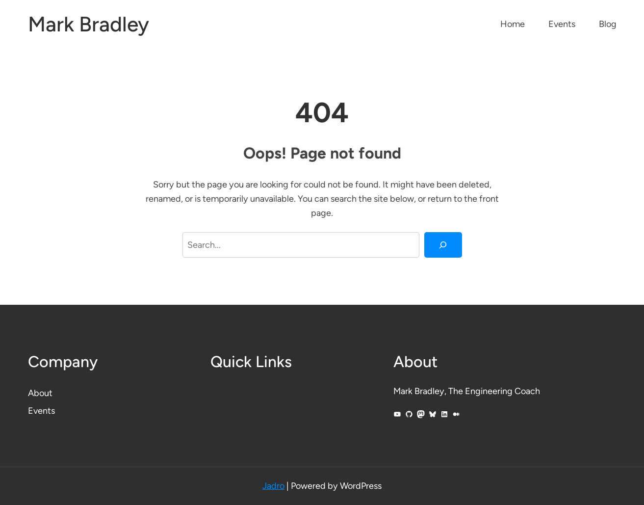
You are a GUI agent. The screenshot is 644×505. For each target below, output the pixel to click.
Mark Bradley (88, 24)
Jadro (273, 485)
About (40, 393)
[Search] (443, 245)
